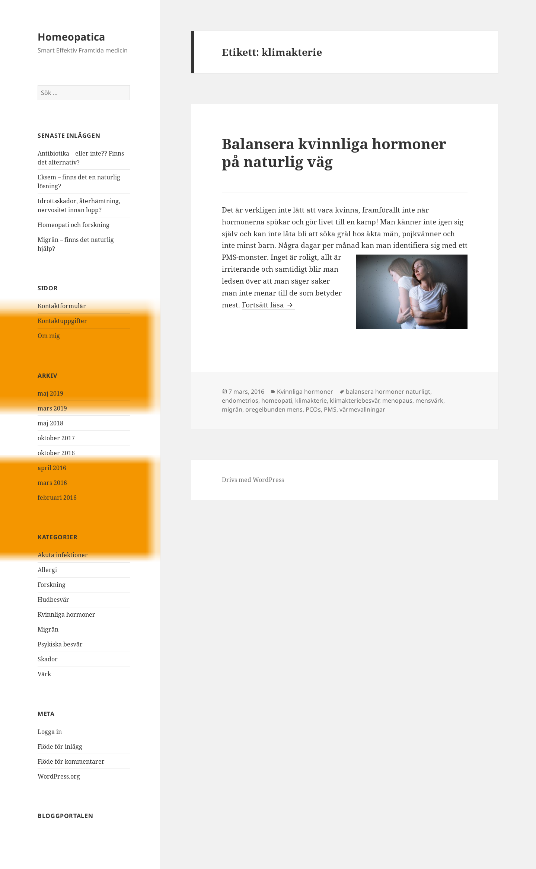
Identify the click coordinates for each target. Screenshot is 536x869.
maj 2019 (50, 393)
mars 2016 (52, 483)
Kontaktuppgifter (62, 321)
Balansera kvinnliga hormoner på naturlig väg (334, 152)
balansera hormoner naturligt (388, 391)
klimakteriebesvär (354, 400)
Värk (44, 674)
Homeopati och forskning (73, 225)
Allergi (47, 570)
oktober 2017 (56, 438)
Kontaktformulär (62, 306)
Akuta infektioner (63, 555)
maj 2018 (50, 423)
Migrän (48, 629)
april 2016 (52, 468)
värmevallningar (362, 409)
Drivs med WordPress (253, 480)
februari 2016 (57, 497)
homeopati (276, 400)
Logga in (50, 732)
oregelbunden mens (274, 409)
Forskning (52, 585)
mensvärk (429, 400)
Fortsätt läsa (268, 305)
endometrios (240, 400)
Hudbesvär (53, 599)
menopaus (397, 400)
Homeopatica (71, 37)
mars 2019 (52, 408)
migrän (232, 409)
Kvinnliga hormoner (66, 614)
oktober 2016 (56, 453)
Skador (48, 659)
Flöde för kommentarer (71, 761)
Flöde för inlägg (60, 746)
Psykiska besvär (60, 644)
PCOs (313, 409)
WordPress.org (59, 776)
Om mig (49, 336)
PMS (330, 409)
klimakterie (311, 400)
